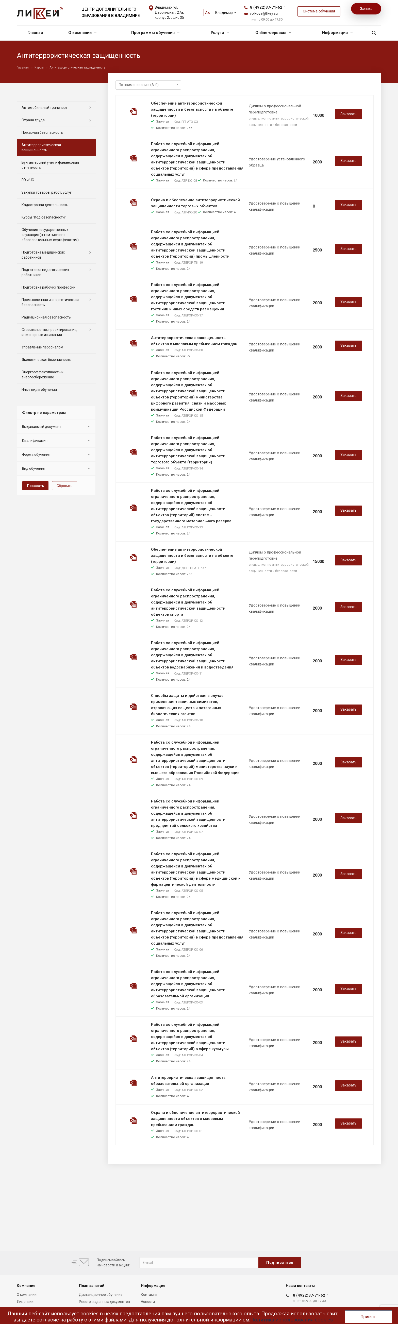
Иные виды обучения (39, 390)
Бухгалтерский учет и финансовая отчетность (50, 165)
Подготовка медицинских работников (43, 254)
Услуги (220, 32)
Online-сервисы (273, 32)
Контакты (149, 1295)
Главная (35, 32)
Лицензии (25, 1302)
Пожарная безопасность (42, 132)
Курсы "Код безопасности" (44, 217)
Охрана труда (33, 120)
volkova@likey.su (264, 13)
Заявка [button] (366, 8)
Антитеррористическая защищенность (41, 147)
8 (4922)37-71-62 (266, 7)
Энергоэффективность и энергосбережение (42, 374)
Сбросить (65, 486)
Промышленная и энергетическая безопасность (50, 302)
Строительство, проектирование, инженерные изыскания (49, 332)
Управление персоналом (42, 347)
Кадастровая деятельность (45, 205)
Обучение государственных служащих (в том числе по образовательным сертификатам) (50, 235)
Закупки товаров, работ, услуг (47, 192)
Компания (26, 1285)
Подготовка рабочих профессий (48, 287)
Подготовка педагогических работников (45, 272)
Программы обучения (155, 32)
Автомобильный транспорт (44, 108)
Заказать (348, 114)
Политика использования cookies (291, 1320)
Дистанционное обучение (101, 1295)
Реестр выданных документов (104, 1302)
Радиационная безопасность (46, 317)
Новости (148, 1302)
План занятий (91, 1285)
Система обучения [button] (319, 11)
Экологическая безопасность (46, 360)
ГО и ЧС (28, 180)
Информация (337, 32)
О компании (82, 32)
